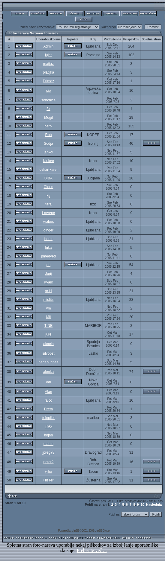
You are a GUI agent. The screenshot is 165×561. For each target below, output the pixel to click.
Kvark (48, 282)
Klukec (48, 161)
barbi (48, 126)
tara (48, 204)
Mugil (48, 117)
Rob (48, 135)
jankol (48, 152)
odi (48, 382)
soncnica (48, 100)
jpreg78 (48, 452)
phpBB (75, 530)
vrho (48, 471)
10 (142, 504)
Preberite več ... (92, 550)
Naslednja (154, 504)
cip (48, 91)
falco (48, 400)
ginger (48, 230)
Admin (48, 46)
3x (48, 109)
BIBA (48, 178)
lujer (48, 55)
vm (48, 308)
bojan (48, 435)
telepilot (48, 418)
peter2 (48, 462)
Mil (48, 317)
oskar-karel (48, 169)
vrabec (48, 221)
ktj (48, 195)
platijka (48, 72)
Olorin (48, 187)
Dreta (48, 409)
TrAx (48, 426)
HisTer (48, 480)
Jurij (48, 274)
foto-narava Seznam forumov (33, 33)
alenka (48, 372)
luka (48, 248)
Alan (48, 392)
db (48, 265)
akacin (48, 344)
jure (48, 334)
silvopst (48, 353)
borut (48, 239)
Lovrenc (48, 213)
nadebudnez (48, 362)
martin (48, 444)
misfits (48, 300)
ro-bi (48, 291)
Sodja (48, 143)
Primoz (48, 81)
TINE (48, 326)
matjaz (48, 64)
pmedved (48, 256)
